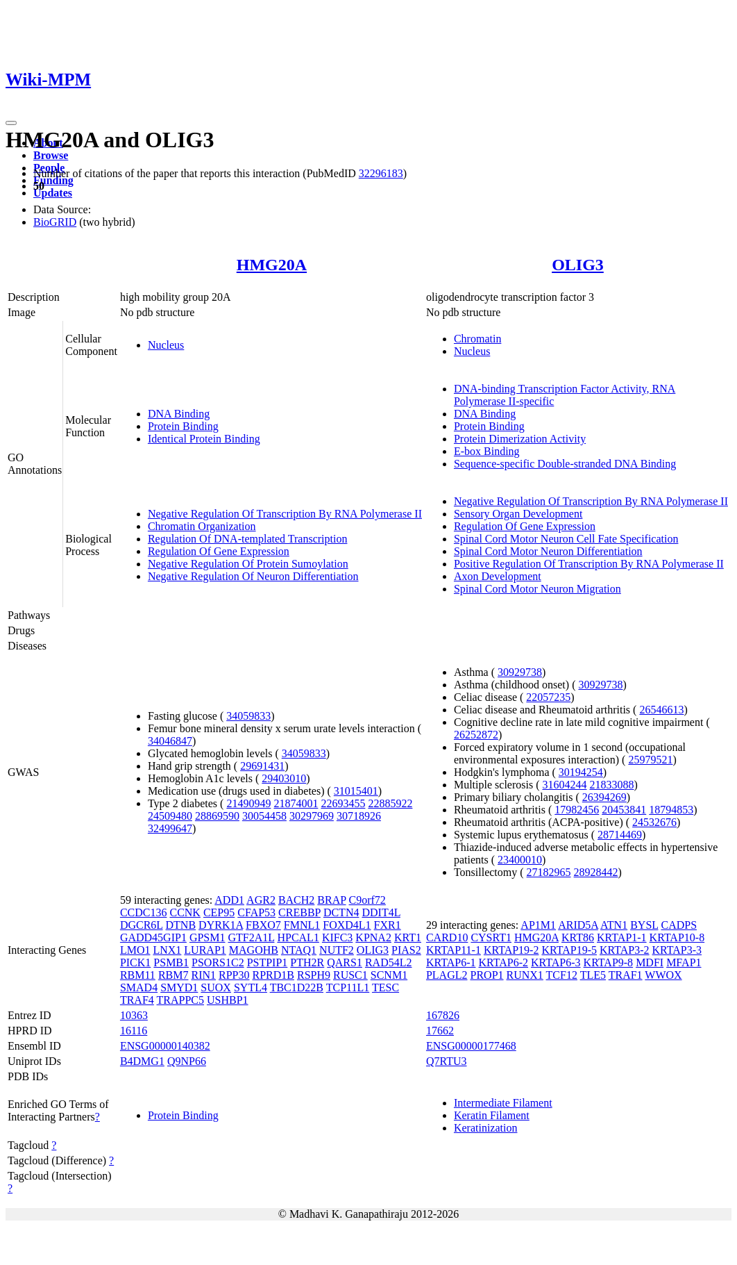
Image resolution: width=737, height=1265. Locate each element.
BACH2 (296, 900)
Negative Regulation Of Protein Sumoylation (248, 564)
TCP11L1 (348, 987)
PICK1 (135, 962)
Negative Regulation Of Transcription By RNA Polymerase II (285, 514)
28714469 (620, 835)
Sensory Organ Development (518, 514)
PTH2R (307, 962)
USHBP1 (227, 1000)
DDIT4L (381, 912)
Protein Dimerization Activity (520, 439)
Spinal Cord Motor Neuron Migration (537, 589)
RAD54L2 (388, 962)
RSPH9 (313, 975)
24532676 (654, 822)
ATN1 (613, 925)
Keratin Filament (492, 1115)
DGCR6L (141, 925)
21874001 (295, 803)
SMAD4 (139, 987)
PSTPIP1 (267, 962)
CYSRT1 (491, 937)
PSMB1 (171, 962)
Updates (52, 193)
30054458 (264, 816)
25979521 (650, 760)
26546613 (661, 710)
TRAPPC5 (180, 1000)
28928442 (596, 872)
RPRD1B (273, 975)
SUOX (216, 987)
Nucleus (166, 345)
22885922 (390, 803)
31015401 (356, 791)
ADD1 (229, 900)
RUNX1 (525, 975)
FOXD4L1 (347, 925)
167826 (442, 1015)
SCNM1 (389, 975)
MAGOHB (253, 950)
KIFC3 (337, 937)
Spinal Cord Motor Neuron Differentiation (548, 551)
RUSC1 (350, 975)
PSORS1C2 (218, 962)
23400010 (520, 860)
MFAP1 (683, 962)
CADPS (679, 925)
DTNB (181, 925)
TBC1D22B (296, 987)
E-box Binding (487, 451)
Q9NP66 (186, 1061)
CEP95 (219, 912)
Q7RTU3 (446, 1061)
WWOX (663, 975)
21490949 (248, 803)
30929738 (520, 672)
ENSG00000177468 (471, 1046)
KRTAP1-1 (622, 937)
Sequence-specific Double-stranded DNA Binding (565, 464)
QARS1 (344, 962)
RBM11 (137, 975)
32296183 (381, 173)
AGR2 (261, 900)
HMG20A (272, 265)
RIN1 (203, 975)
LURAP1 (205, 950)
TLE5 (593, 975)
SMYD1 (179, 987)
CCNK (184, 912)
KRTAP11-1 (453, 950)
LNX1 (167, 950)
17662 (440, 1030)
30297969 (311, 816)
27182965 (549, 872)
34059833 (248, 716)
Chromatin (477, 339)
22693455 (343, 803)
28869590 (217, 816)
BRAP (331, 900)
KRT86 (577, 937)
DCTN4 (341, 912)
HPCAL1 (298, 937)
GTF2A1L (251, 937)
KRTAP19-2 (511, 950)
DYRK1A (220, 925)
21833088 (611, 785)
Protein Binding (183, 426)
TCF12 (561, 975)
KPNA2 (373, 937)
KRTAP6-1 (451, 962)
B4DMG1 (142, 1061)
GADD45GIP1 (153, 937)
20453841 (624, 810)
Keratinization (486, 1128)
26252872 (476, 735)
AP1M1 (538, 925)
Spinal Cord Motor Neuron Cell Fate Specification (566, 539)
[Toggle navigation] (11, 123)
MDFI (649, 962)
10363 (134, 1015)
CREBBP (299, 912)
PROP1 (487, 975)
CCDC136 (143, 912)
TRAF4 (137, 1000)
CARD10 (447, 937)
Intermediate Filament (503, 1103)
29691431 (262, 766)
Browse (50, 155)
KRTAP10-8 (677, 937)
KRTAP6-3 (556, 962)
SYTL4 (250, 987)
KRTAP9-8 (609, 962)
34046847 (170, 741)
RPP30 (234, 975)
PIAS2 (406, 950)
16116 (133, 1030)
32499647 (170, 828)
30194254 (581, 772)
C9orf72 (367, 900)
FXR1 (387, 925)
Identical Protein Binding (204, 439)
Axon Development (497, 576)
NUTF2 (336, 950)
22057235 (548, 697)
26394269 (604, 797)
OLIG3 (578, 265)
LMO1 (135, 950)
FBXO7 (263, 925)
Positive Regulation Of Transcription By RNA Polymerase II (589, 564)
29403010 (284, 778)
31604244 (564, 785)
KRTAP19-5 (569, 950)
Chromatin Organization (202, 526)
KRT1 (407, 937)
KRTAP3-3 (677, 950)
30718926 (359, 816)
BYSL (644, 925)
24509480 (170, 816)
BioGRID (54, 222)
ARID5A (578, 925)
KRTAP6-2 (503, 962)
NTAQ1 (298, 950)
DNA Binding (179, 414)
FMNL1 (302, 925)
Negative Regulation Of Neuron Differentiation (253, 576)
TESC (385, 987)
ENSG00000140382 (165, 1046)
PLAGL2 (447, 975)
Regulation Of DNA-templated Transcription (248, 539)
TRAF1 (626, 975)
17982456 (576, 810)
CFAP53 (256, 912)
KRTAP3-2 (625, 950)
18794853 (671, 810)
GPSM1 (207, 937)
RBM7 (173, 975)
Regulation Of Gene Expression (218, 551)
